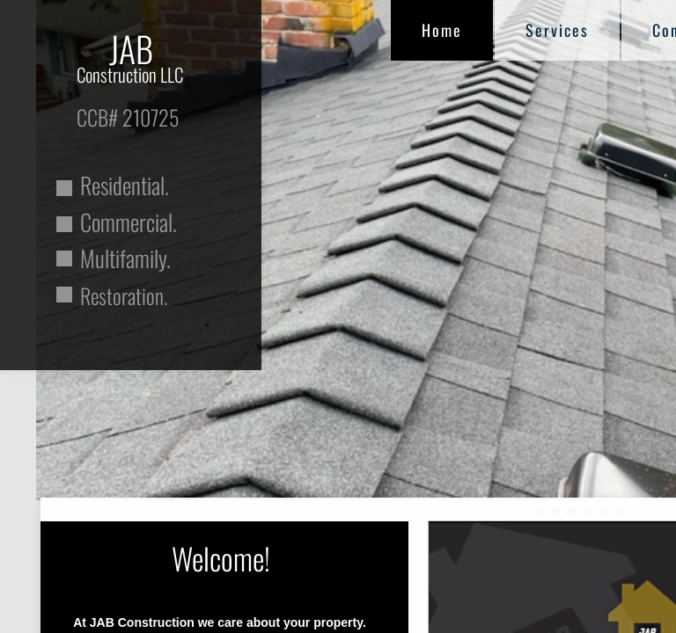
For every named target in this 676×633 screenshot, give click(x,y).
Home (442, 29)
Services (557, 29)
